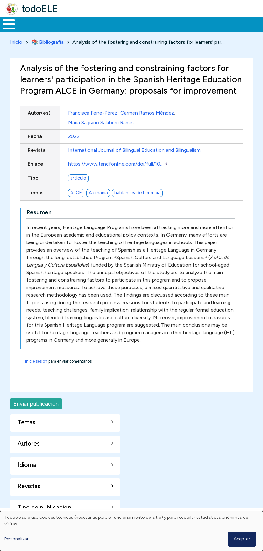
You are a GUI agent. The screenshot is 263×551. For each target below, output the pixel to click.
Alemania (98, 192)
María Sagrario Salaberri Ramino (102, 121)
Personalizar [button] (16, 539)
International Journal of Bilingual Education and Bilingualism (134, 149)
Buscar (252, 24)
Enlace (35, 163)
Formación (70, 23)
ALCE (76, 192)
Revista (36, 149)
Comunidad (224, 23)
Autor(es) (39, 112)
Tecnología (182, 23)
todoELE (39, 8)
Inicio (5, 24)
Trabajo (108, 23)
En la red (143, 23)
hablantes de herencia (137, 192)
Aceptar (242, 539)
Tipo (33, 177)
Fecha (35, 135)
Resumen (39, 211)
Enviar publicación (36, 402)
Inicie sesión (36, 360)
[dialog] (131, 531)
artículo (78, 177)
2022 (74, 135)
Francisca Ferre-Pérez (92, 112)
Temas (36, 191)
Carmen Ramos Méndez (147, 112)
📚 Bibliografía (48, 41)
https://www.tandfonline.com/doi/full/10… (118, 163)
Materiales (30, 23)
